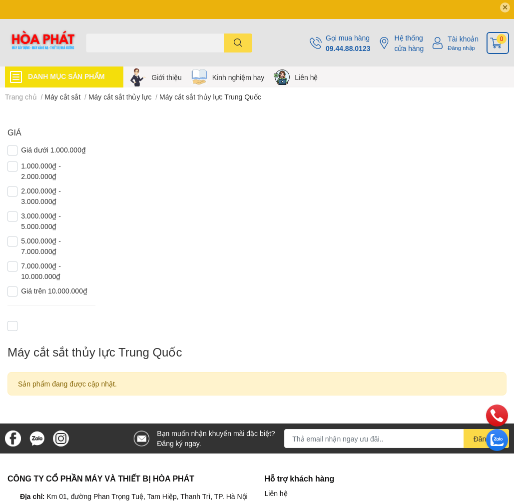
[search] (238, 43)
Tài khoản (463, 38)
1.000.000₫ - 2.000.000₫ (41, 171)
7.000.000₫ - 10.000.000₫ (41, 271)
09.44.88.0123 (348, 48)
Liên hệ (306, 77)
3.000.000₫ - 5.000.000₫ (41, 221)
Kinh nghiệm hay (238, 77)
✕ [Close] (505, 7)
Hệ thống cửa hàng (409, 43)
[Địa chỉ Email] (396, 438)
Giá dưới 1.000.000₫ (53, 150)
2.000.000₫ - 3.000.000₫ (41, 196)
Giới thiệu (166, 77)
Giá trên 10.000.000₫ (54, 290)
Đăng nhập (461, 47)
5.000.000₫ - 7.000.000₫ (41, 246)
